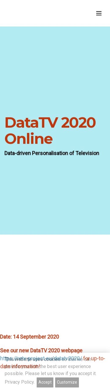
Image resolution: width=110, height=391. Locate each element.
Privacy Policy (19, 382)
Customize (67, 382)
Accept (45, 382)
